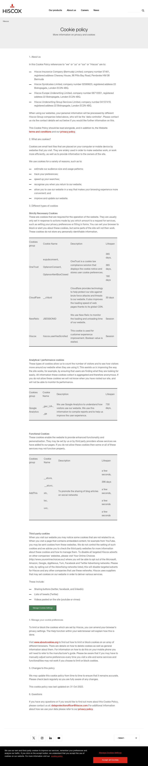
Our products (55, 10)
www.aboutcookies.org (46, 643)
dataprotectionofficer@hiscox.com (69, 706)
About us (71, 10)
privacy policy (67, 132)
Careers (85, 10)
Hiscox (6, 21)
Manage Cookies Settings (43, 608)
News (96, 10)
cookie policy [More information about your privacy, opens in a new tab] (57, 760)
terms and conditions (40, 132)
